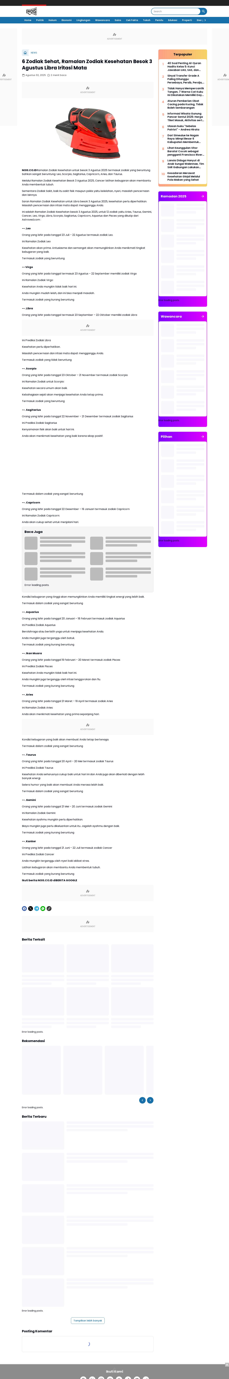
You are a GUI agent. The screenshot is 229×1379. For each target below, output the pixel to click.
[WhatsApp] (42, 908)
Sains (118, 20)
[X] (30, 908)
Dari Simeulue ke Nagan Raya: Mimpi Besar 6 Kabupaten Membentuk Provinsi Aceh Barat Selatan (185, 139)
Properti (187, 20)
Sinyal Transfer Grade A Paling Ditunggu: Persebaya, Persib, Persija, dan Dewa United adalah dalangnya (184, 79)
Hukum (53, 20)
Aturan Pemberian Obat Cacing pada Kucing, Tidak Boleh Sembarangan (185, 104)
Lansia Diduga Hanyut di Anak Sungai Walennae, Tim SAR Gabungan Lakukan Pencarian (185, 164)
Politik (40, 20)
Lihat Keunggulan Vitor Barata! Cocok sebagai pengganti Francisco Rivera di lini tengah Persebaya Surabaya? (185, 151)
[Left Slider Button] (142, 1100)
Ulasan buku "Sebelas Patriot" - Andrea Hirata (183, 128)
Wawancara (102, 20)
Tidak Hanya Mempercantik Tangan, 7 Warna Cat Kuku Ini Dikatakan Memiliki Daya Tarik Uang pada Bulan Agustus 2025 (185, 92)
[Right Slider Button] (204, 20)
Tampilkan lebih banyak (88, 1320)
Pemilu (159, 20)
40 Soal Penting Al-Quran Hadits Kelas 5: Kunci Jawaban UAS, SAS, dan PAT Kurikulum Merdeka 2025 (184, 67)
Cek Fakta (132, 20)
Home (27, 20)
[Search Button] (203, 11)
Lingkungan (83, 20)
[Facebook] (24, 908)
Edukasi (172, 20)
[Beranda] (25, 52)
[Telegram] (36, 908)
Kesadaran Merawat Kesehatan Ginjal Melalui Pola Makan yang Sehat (183, 177)
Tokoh (146, 20)
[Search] (175, 11)
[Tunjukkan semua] (203, 196)
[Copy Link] (49, 908)
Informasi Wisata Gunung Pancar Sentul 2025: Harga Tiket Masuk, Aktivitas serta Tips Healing (185, 117)
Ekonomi (67, 20)
